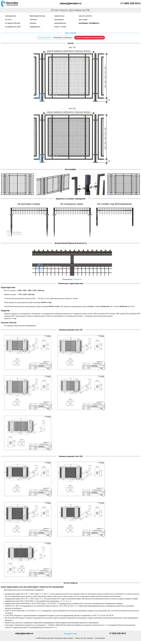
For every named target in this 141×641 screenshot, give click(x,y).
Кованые (33, 23)
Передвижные (35, 27)
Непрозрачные (10, 16)
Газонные (33, 19)
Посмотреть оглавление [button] (63, 38)
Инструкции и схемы (70, 633)
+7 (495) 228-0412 (130, 3)
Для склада (83, 19)
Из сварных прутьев (12, 23)
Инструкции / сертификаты (89, 23)
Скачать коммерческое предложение (89, 38)
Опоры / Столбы (60, 27)
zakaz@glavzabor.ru (70, 3)
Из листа (8, 19)
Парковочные (59, 16)
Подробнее (77, 279)
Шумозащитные (60, 23)
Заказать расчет (44, 38)
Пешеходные (59, 19)
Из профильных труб (12, 27)
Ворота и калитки (85, 16)
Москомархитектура (37, 16)
